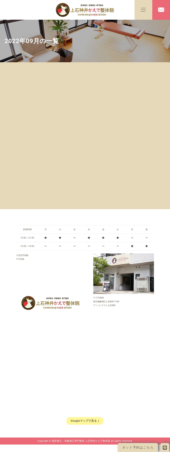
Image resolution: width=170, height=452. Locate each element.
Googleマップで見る (85, 420)
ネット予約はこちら (138, 447)
